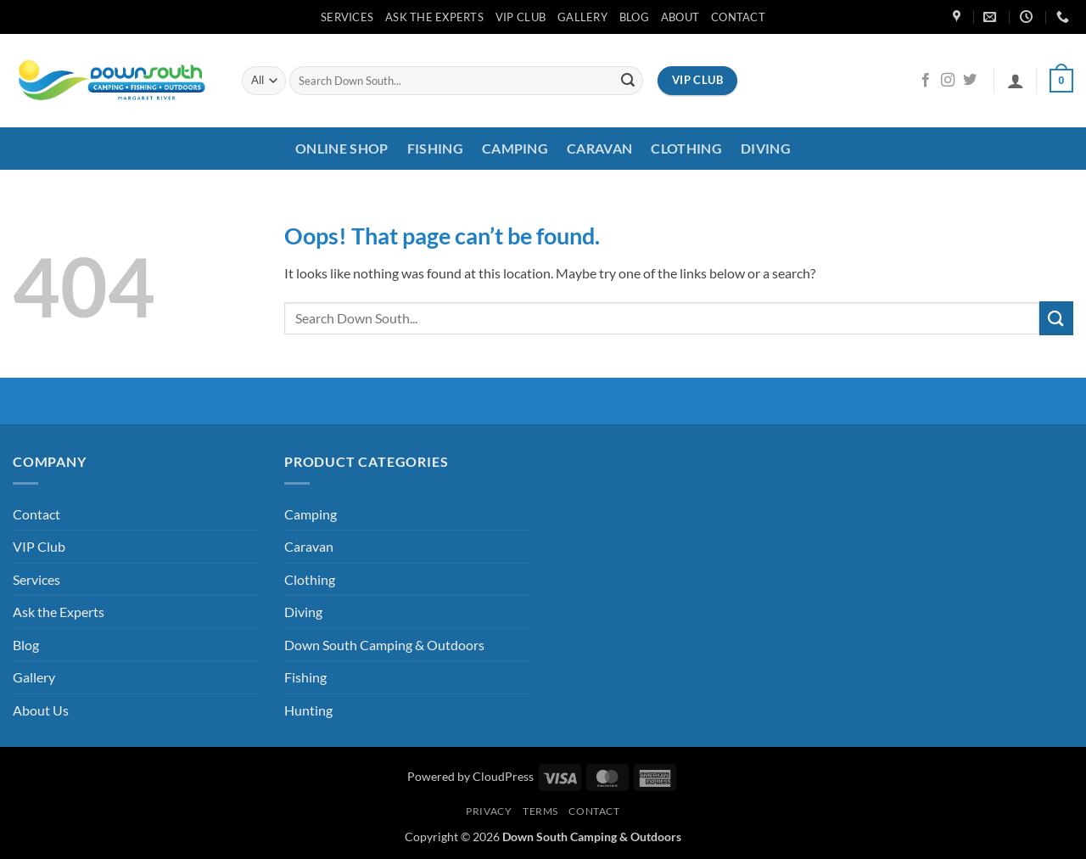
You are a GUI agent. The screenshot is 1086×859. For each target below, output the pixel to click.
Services (347, 17)
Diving (766, 148)
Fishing (435, 148)
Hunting (308, 710)
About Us (41, 710)
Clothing (686, 148)
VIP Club (520, 17)
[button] (1015, 80)
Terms (540, 811)
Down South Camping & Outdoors (384, 645)
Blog (634, 17)
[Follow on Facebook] (925, 80)
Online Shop (342, 148)
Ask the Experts (434, 17)
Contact (738, 17)
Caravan (599, 148)
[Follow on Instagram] (947, 80)
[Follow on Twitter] (970, 80)
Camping (515, 148)
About (680, 17)
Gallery (582, 17)
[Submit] (627, 80)
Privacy (489, 811)
